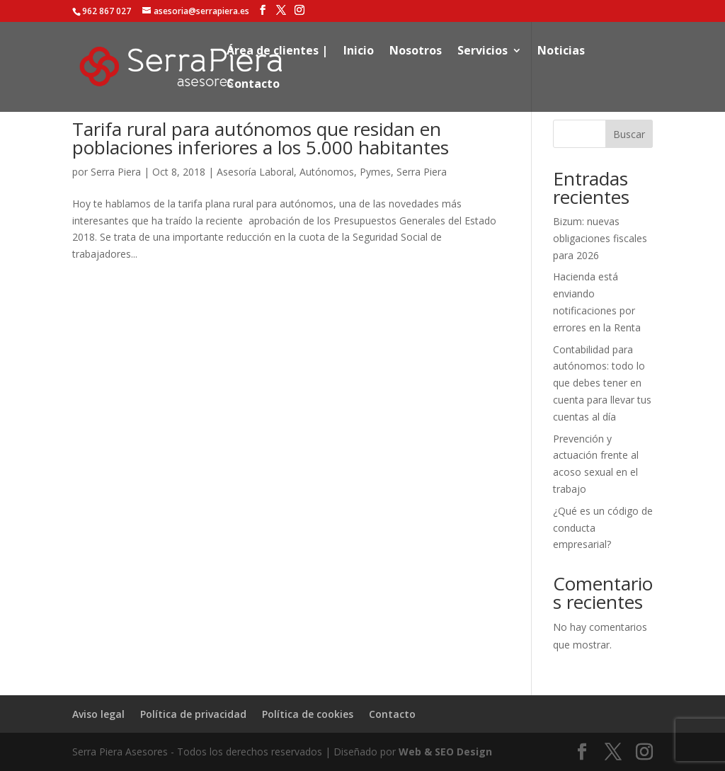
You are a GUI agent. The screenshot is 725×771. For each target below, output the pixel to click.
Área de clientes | (277, 51)
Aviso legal (98, 714)
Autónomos (326, 171)
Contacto (253, 85)
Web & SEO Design (445, 751)
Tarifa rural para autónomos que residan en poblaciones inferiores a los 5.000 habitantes (260, 138)
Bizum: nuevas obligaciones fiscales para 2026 (600, 238)
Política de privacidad (193, 714)
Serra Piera (116, 171)
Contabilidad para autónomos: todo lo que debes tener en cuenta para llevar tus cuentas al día (602, 383)
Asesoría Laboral (255, 171)
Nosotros (415, 51)
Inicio (358, 51)
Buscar (629, 134)
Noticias (561, 51)
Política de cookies (307, 714)
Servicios (482, 51)
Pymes (375, 171)
